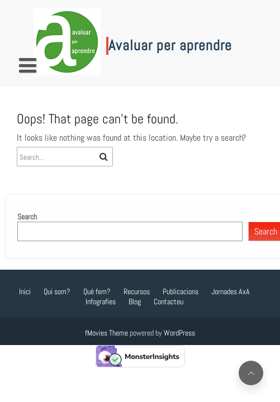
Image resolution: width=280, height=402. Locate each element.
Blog (135, 301)
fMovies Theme (106, 333)
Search (27, 217)
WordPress (179, 333)
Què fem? (97, 291)
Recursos (137, 291)
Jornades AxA (230, 291)
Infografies (101, 301)
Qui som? (57, 291)
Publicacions (180, 291)
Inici (25, 291)
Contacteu (168, 301)
